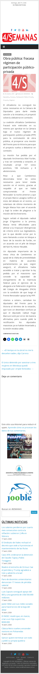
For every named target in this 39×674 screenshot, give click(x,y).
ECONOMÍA (7, 54)
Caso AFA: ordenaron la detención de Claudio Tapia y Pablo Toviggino (17, 557)
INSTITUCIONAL (10, 657)
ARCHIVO (23, 657)
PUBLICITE (20, 659)
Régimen (12, 100)
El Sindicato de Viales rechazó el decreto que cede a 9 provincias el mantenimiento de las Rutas (17, 545)
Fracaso (12, 97)
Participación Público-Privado (24, 97)
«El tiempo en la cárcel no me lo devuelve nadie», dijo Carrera (17, 352)
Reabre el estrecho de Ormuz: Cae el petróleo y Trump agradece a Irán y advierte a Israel (17, 570)
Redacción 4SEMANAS (23, 94)
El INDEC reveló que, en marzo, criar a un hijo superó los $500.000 (16, 619)
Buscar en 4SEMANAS (12, 509)
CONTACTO (30, 657)
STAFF (17, 657)
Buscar (34, 512)
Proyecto (5, 100)
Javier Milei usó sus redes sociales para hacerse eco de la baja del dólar (17, 607)
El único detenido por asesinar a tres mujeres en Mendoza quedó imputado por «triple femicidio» (19, 365)
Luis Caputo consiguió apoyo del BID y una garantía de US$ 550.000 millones (17, 594)
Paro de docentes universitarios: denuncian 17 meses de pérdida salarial (17, 582)
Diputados (6, 97)
